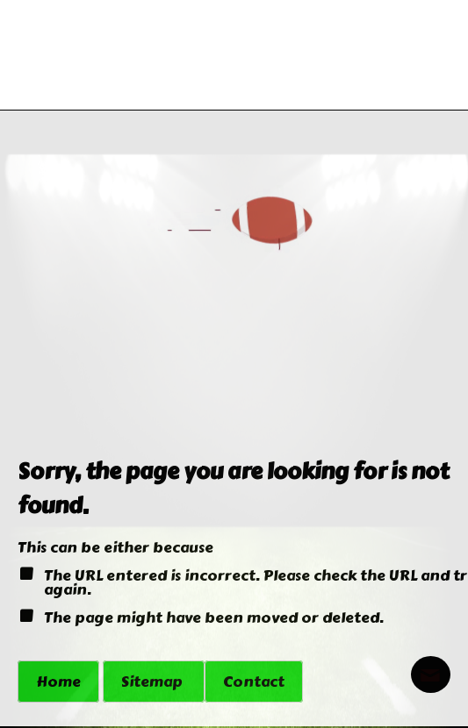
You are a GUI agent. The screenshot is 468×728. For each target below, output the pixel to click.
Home (58, 681)
